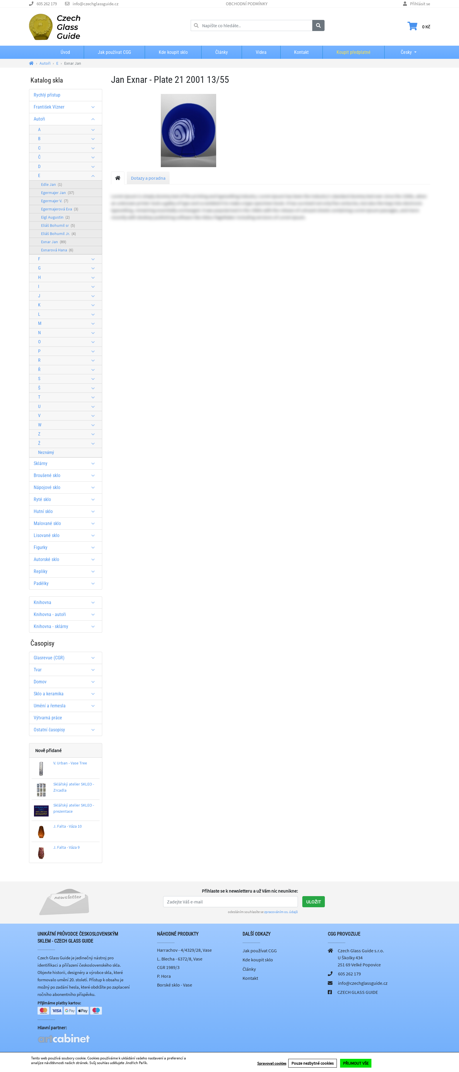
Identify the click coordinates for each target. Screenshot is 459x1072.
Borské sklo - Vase (174, 985)
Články (221, 52)
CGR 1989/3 (168, 967)
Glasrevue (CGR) (66, 658)
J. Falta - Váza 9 (66, 847)
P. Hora (164, 976)
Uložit (313, 902)
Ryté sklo (66, 499)
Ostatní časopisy (66, 730)
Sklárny (66, 463)
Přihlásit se (420, 3)
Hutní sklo (66, 511)
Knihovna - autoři (66, 614)
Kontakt (301, 52)
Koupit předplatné (354, 52)
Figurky (66, 547)
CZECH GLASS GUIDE (357, 992)
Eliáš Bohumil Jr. (58, 233)
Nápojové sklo (66, 487)
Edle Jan (51, 184)
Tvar (66, 670)
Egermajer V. (54, 200)
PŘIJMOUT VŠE (355, 1063)
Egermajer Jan (57, 192)
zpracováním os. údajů (281, 912)
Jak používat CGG (114, 52)
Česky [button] (401, 52)
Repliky (66, 571)
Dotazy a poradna (148, 178)
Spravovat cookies (271, 1063)
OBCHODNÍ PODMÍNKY (246, 3)
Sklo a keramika (66, 694)
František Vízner (66, 107)
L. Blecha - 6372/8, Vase (179, 959)
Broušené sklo (66, 475)
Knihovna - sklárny (66, 626)
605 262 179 (47, 3)
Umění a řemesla (66, 706)
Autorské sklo (66, 559)
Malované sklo (66, 523)
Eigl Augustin (55, 217)
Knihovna (66, 602)
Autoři (66, 119)
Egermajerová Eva (59, 209)
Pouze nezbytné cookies (312, 1063)
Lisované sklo (66, 535)
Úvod (65, 52)
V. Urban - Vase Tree (70, 763)
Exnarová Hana (57, 250)
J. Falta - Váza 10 (67, 826)
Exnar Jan (53, 241)
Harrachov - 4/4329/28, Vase (184, 950)
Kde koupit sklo (173, 52)
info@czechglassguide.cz (95, 3)
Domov (66, 682)
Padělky (66, 583)
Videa (261, 52)
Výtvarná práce (48, 718)
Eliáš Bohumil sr (58, 225)
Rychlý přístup (47, 95)
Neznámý (46, 452)
